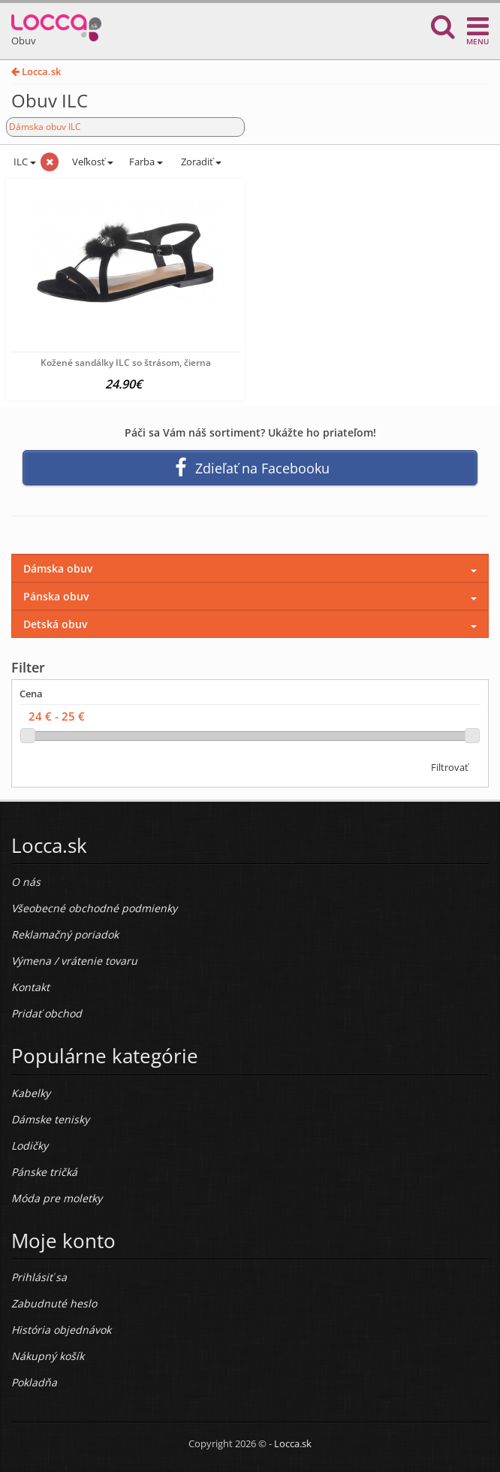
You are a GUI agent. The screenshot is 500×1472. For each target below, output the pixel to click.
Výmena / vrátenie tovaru (74, 961)
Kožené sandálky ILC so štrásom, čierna (126, 362)
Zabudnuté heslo (54, 1303)
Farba (146, 161)
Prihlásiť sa (39, 1277)
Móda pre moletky (56, 1198)
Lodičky (29, 1145)
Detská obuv (55, 624)
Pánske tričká (44, 1172)
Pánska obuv (56, 596)
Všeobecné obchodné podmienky (94, 908)
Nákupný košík (47, 1356)
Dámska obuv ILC (45, 126)
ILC (23, 161)
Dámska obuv (57, 568)
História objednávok (61, 1329)
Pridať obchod (46, 1013)
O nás (26, 882)
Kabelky (30, 1093)
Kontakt (30, 987)
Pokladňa (34, 1382)
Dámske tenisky (50, 1119)
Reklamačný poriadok (65, 934)
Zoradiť (200, 161)
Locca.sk (36, 71)
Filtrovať (449, 767)
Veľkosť (91, 161)
